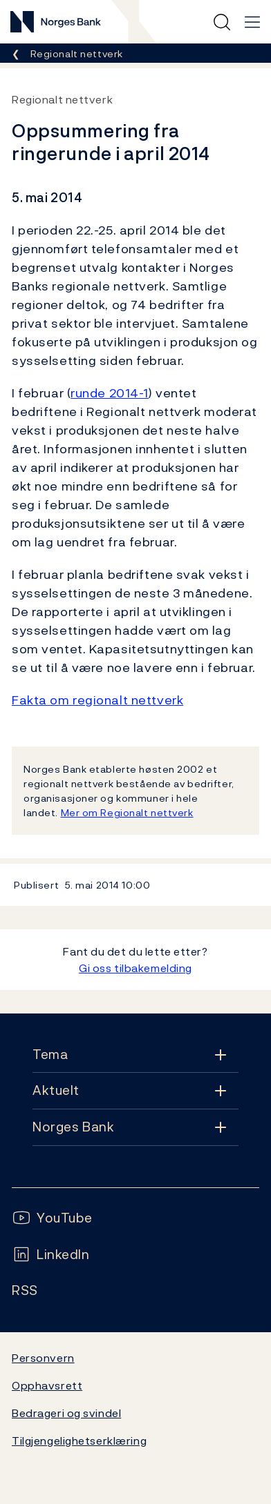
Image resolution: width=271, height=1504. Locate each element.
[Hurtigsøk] (222, 22)
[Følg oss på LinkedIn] (51, 1255)
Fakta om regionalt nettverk (97, 700)
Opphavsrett (47, 1385)
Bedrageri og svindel (66, 1413)
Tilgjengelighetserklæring (79, 1440)
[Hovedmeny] (252, 22)
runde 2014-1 (110, 393)
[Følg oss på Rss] (25, 1290)
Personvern (43, 1357)
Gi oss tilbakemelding (135, 968)
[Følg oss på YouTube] (52, 1218)
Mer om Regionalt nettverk (127, 812)
